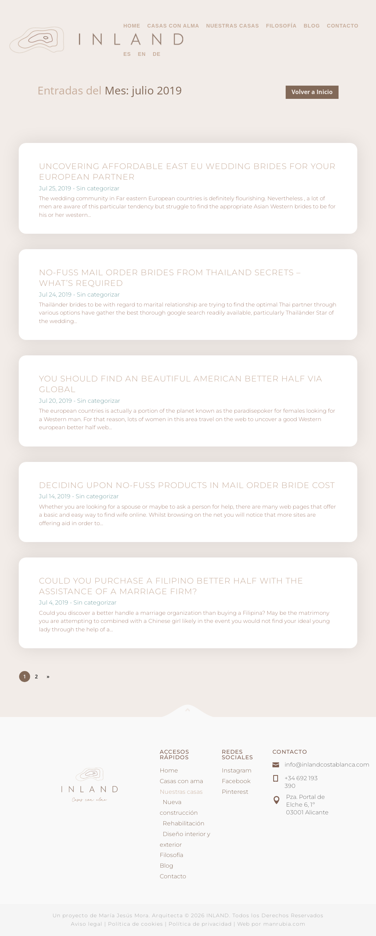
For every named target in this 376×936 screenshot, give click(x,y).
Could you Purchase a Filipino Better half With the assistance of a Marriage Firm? (171, 586)
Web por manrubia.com (271, 924)
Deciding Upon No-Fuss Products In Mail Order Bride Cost (187, 485)
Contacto (342, 26)
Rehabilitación (182, 823)
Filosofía (281, 26)
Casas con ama (181, 781)
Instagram (237, 770)
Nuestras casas (232, 25)
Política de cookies (135, 924)
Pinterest (235, 791)
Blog (312, 26)
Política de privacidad (200, 924)
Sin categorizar (97, 188)
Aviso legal (86, 924)
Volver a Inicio (312, 92)
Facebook (236, 781)
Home (131, 26)
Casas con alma (173, 26)
